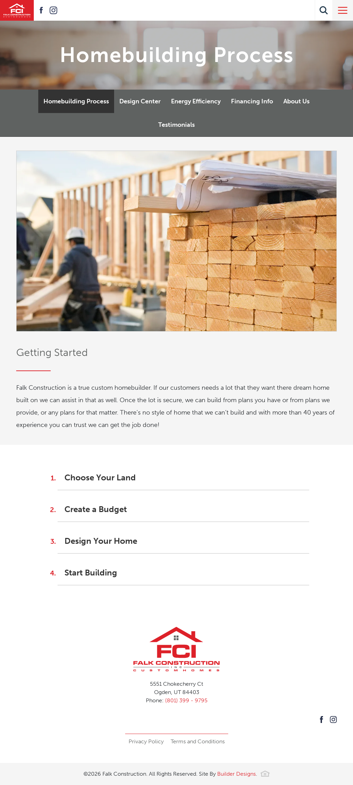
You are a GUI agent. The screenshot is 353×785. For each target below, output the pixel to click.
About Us (296, 101)
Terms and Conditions (198, 741)
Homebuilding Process (76, 101)
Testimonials (176, 125)
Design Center (140, 101)
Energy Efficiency (196, 101)
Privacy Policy (146, 741)
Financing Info (252, 101)
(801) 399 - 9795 (186, 700)
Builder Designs (236, 774)
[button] (323, 10)
